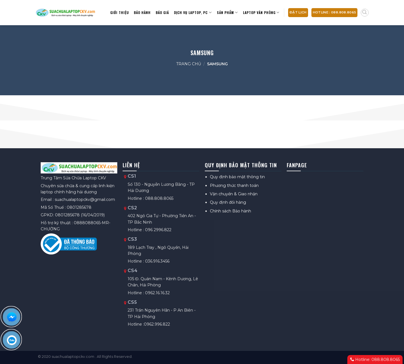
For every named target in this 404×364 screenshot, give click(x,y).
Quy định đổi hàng (228, 202)
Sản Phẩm (227, 12)
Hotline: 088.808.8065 (375, 359)
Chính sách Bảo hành (230, 211)
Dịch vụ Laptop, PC (193, 12)
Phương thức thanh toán (234, 185)
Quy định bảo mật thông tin (237, 176)
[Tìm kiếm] (365, 13)
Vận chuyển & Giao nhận (234, 193)
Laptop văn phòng (261, 12)
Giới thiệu (119, 12)
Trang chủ (188, 63)
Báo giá (162, 12)
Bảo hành (142, 12)
